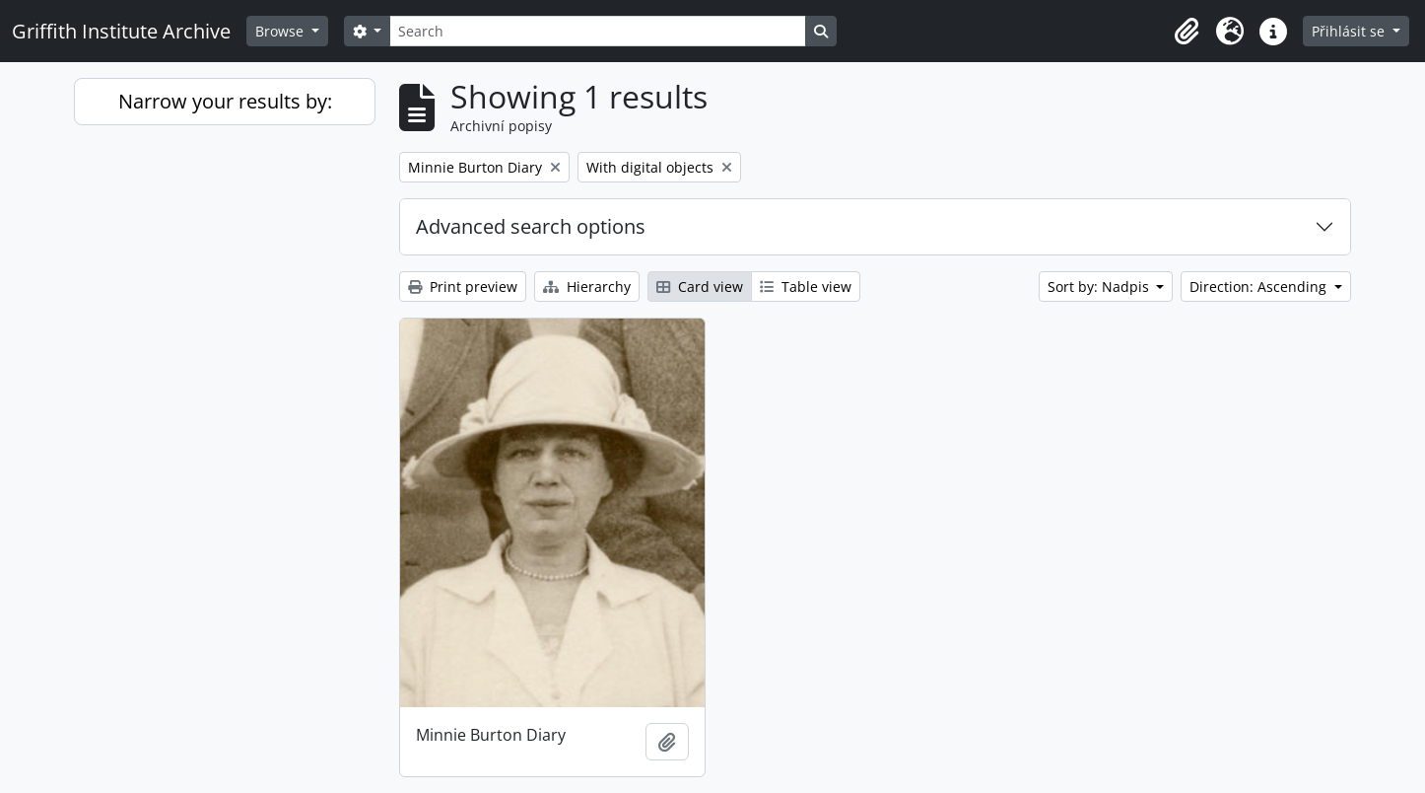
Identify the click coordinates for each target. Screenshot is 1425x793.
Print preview (462, 286)
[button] (1186, 31)
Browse (281, 31)
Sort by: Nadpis (1100, 286)
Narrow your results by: (225, 101)
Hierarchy (587, 286)
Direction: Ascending (1259, 286)
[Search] (597, 31)
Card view (699, 286)
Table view (805, 286)
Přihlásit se (1350, 31)
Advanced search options (530, 226)
